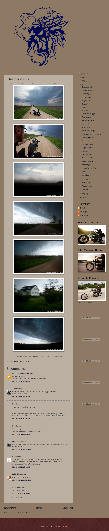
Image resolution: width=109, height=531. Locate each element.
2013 (82, 77)
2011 (82, 84)
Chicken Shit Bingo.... (89, 141)
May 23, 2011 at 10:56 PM (21, 449)
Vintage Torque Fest (89, 168)
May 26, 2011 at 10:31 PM (21, 480)
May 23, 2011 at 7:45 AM (21, 434)
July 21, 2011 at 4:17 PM (21, 493)
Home (39, 508)
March (84, 183)
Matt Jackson (86, 127)
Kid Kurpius (84, 212)
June (84, 107)
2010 (82, 194)
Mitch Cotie (16, 441)
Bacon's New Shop (88, 161)
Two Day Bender (87, 137)
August (84, 101)
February (85, 186)
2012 (82, 81)
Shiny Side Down (88, 120)
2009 (82, 197)
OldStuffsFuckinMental (21, 373)
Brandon (15, 457)
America (84, 151)
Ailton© (15, 389)
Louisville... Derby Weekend (91, 134)
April (84, 179)
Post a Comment (16, 498)
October (85, 94)
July (83, 104)
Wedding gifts (86, 165)
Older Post (67, 508)
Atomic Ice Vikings (88, 131)
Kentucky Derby (87, 154)
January (85, 189)
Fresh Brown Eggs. (88, 114)
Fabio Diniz (16, 474)
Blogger (65, 526)
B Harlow (83, 208)
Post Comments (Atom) (22, 513)
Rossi (14, 404)
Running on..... (87, 117)
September (86, 97)
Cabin (84, 171)
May (83, 111)
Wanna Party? (87, 158)
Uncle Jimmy (86, 175)
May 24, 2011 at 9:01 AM (21, 467)
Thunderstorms (87, 124)
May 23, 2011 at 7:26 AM (21, 419)
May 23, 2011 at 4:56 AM (21, 381)
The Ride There (87, 144)
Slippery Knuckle (87, 148)
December (86, 87)
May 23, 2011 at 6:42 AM (21, 397)
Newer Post (10, 508)
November (86, 90)
